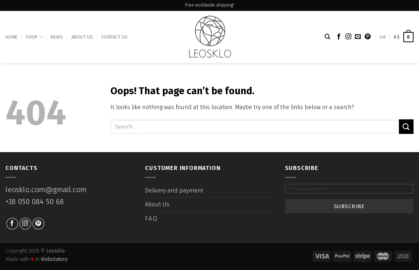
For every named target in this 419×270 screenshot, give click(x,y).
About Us (82, 37)
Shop (34, 36)
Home (11, 37)
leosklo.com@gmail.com (46, 189)
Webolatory (54, 259)
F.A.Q (151, 218)
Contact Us (114, 37)
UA (382, 37)
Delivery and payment (174, 190)
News (57, 37)
